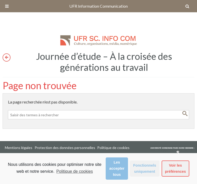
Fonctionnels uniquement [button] (144, 168)
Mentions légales (18, 147)
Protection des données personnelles (65, 147)
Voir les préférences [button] (175, 168)
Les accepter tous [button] (116, 168)
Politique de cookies (74, 171)
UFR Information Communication (98, 6)
